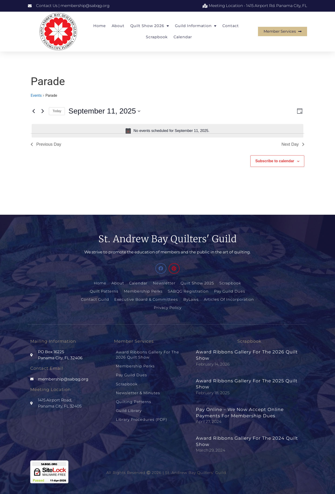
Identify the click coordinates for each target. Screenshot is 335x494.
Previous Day (46, 144)
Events (36, 95)
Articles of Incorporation (229, 299)
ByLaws (191, 299)
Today (57, 111)
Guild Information (196, 26)
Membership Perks (143, 291)
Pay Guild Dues (229, 291)
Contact (230, 26)
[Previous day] (33, 111)
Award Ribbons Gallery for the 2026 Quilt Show (147, 354)
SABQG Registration (188, 291)
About (118, 26)
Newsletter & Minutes (138, 392)
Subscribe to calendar (274, 161)
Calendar (183, 37)
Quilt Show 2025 (197, 283)
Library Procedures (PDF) (141, 418)
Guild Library (129, 409)
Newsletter (164, 283)
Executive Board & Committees (146, 299)
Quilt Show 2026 (149, 26)
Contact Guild (95, 299)
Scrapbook (157, 37)
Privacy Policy (167, 307)
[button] (160, 268)
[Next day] (42, 111)
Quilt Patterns (104, 291)
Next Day (292, 144)
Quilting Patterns (133, 400)
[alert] (167, 131)
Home (99, 26)
